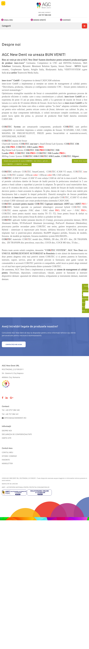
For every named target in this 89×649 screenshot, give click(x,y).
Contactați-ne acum (14, 344)
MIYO (78, 66)
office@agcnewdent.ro (14, 418)
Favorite (6, 460)
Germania (16, 66)
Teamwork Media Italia (28, 72)
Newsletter (7, 463)
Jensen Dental (64, 66)
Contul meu (7, 452)
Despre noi (7, 430)
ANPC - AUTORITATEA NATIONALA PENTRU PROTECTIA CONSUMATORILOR (25, 487)
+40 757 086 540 (44, 15)
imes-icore (19, 63)
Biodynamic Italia (54, 69)
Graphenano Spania (20, 69)
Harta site (6, 438)
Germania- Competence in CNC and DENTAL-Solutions (54, 63)
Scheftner (6, 66)
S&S (85, 63)
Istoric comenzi (9, 456)
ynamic (28, 66)
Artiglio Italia (37, 69)
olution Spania (50, 66)
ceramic (5, 69)
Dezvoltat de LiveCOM (10, 484)
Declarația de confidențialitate (17, 434)
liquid (84, 66)
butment (38, 66)
